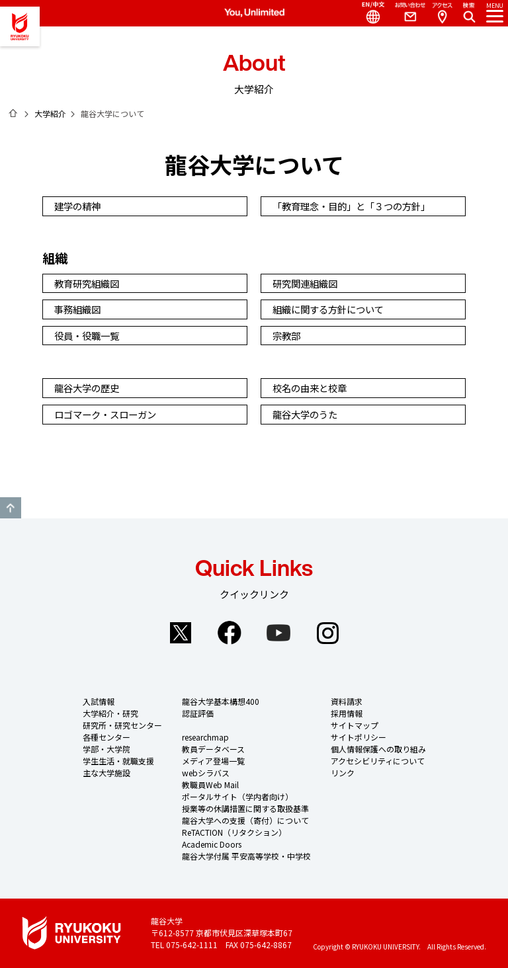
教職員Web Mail (210, 784)
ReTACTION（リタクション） (234, 832)
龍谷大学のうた (307, 414)
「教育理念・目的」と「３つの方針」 (353, 206)
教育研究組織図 (88, 283)
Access (442, 13)
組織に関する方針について (330, 309)
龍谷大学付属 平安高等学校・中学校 (246, 856)
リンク (343, 772)
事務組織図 (79, 309)
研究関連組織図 (307, 283)
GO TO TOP (10, 507)
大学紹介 (50, 113)
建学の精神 (79, 206)
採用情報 (346, 713)
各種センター (106, 737)
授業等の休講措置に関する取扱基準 (245, 808)
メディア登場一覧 (213, 760)
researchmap (205, 737)
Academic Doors (211, 844)
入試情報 (98, 701)
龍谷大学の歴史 (88, 388)
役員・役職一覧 (88, 336)
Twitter (180, 633)
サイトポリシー (358, 737)
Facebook (229, 633)
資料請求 (346, 701)
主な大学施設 (106, 772)
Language (368, 13)
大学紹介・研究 (110, 713)
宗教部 (288, 336)
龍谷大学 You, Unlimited (20, 26)
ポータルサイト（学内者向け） (237, 796)
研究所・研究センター (122, 725)
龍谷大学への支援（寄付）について (245, 820)
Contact (405, 13)
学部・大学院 (106, 748)
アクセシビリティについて (378, 760)
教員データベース (213, 748)
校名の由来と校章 (312, 388)
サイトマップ (354, 725)
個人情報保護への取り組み (378, 748)
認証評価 (198, 713)
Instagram (327, 633)
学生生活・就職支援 (118, 760)
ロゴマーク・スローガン (107, 414)
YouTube (278, 633)
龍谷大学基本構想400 (220, 701)
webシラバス (206, 772)
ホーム (13, 113)
